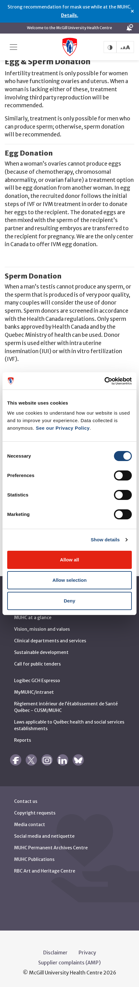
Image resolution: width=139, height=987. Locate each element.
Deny (69, 600)
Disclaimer (55, 952)
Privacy (87, 952)
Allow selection (69, 580)
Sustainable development (41, 652)
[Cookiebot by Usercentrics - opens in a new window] (104, 381)
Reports (22, 740)
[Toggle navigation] (13, 47)
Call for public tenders (37, 663)
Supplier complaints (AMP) (69, 962)
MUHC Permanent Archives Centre (51, 847)
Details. (69, 15)
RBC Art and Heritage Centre (44, 870)
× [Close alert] (132, 11)
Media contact (29, 824)
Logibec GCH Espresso (37, 680)
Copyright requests (34, 812)
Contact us (25, 801)
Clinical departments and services (50, 640)
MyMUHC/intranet (34, 692)
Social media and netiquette (44, 836)
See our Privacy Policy (63, 428)
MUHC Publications (34, 859)
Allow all (69, 559)
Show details (105, 539)
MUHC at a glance (32, 617)
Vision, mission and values (42, 629)
